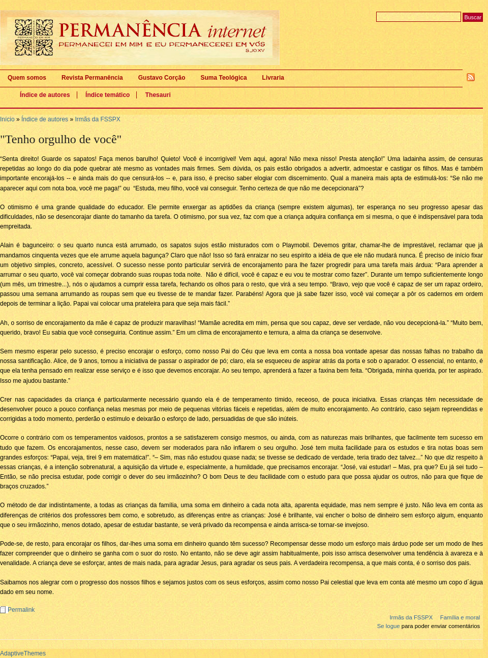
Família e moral (460, 617)
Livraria (273, 77)
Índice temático (107, 94)
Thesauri (158, 94)
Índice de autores (45, 94)
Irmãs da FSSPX (97, 119)
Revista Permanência (92, 77)
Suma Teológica (223, 77)
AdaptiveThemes (23, 653)
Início (7, 119)
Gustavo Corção (162, 77)
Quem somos (27, 77)
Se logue (388, 626)
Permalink (21, 609)
